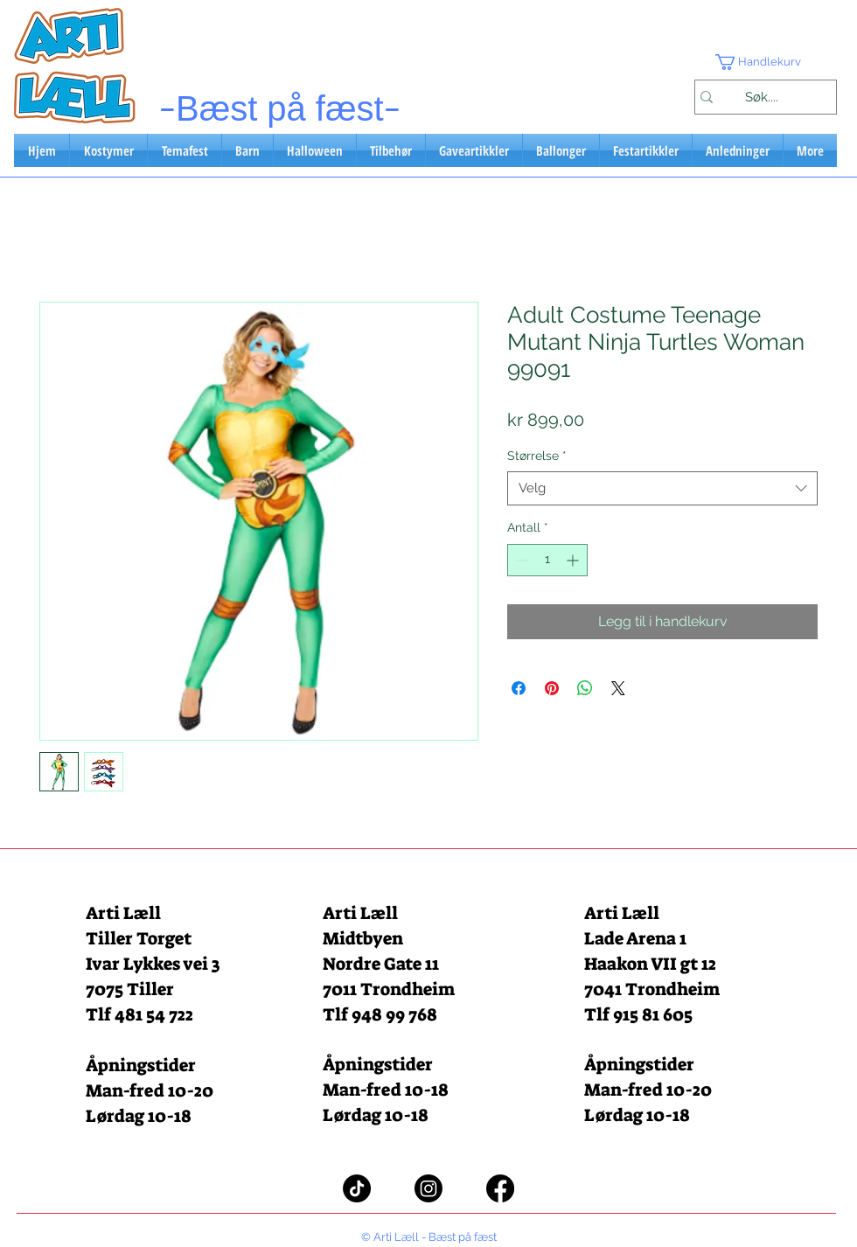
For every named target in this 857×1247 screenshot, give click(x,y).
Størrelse (537, 456)
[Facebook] (500, 1188)
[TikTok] (357, 1188)
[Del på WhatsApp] (585, 688)
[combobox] (662, 488)
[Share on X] (618, 688)
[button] (765, 62)
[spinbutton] (547, 560)
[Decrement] (521, 560)
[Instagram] (428, 1188)
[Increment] (574, 560)
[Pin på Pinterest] (551, 688)
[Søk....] (761, 97)
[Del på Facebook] (518, 688)
